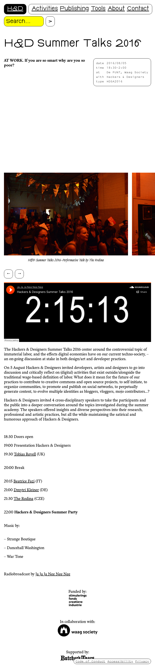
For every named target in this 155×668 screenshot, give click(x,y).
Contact (138, 9)
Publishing (74, 9)
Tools (98, 9)
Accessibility (120, 661)
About (116, 9)
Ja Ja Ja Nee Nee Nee (53, 574)
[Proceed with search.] (50, 21)
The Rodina (23, 499)
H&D (15, 9)
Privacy (142, 661)
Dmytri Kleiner (26, 490)
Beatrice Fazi (24, 481)
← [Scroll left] (8, 273)
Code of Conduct (90, 661)
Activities (45, 9)
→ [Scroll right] (19, 273)
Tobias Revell (25, 454)
